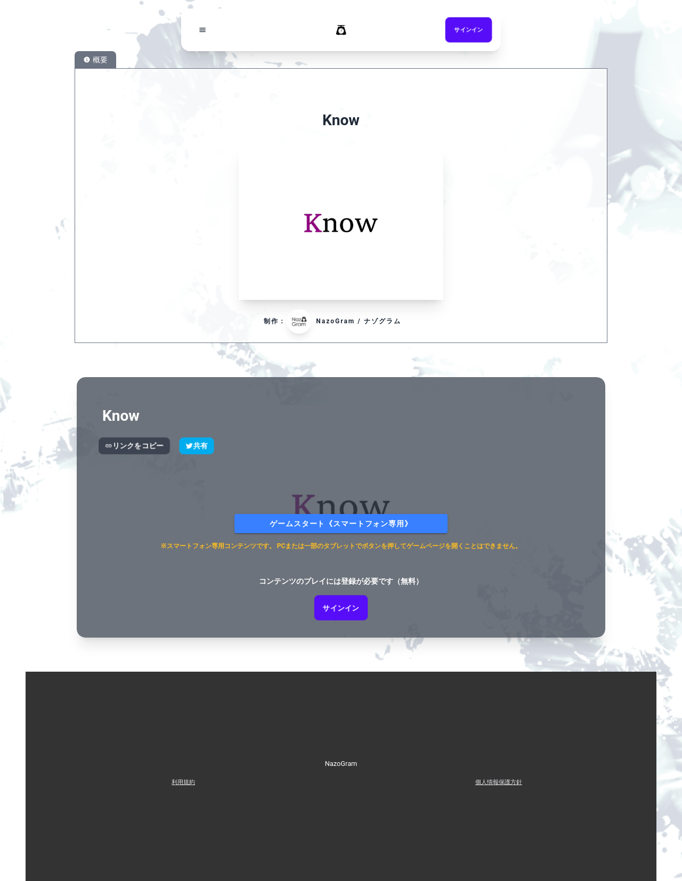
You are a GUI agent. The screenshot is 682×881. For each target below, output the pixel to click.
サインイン (341, 607)
